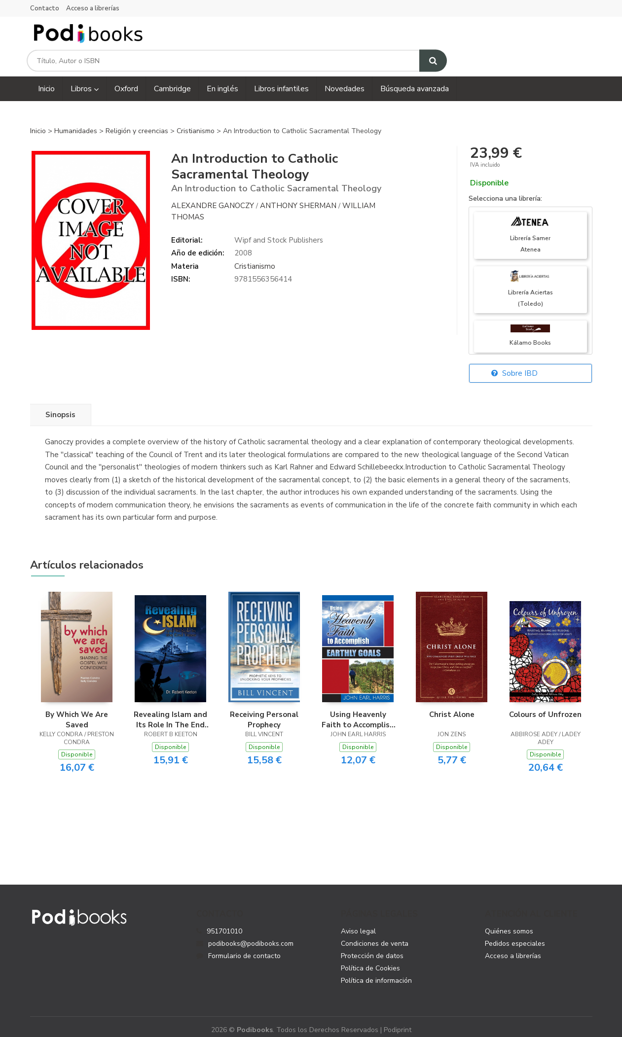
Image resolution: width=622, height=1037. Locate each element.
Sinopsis (60, 407)
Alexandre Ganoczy (212, 198)
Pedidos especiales (515, 935)
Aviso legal (358, 923)
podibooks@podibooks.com (244, 935)
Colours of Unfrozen (545, 707)
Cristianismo (197, 123)
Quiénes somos (509, 923)
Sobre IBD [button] (514, 366)
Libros (85, 81)
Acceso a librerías (92, 8)
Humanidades (76, 123)
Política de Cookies (370, 960)
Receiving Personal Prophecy (264, 712)
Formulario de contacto (238, 948)
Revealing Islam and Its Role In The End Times (170, 712)
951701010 (224, 923)
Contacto (44, 8)
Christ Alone (452, 707)
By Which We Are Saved (76, 712)
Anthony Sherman (298, 198)
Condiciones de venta (374, 935)
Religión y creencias (138, 123)
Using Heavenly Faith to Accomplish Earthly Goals (358, 712)
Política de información (376, 972)
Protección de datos (372, 948)
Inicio (38, 123)
